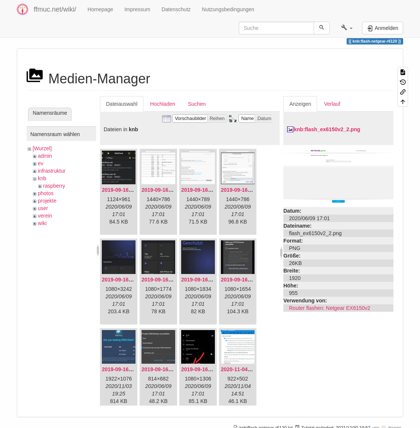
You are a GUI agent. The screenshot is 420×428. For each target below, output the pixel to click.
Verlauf (332, 104)
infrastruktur (52, 171)
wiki (42, 223)
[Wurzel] (42, 148)
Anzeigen (300, 104)
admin (45, 156)
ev (40, 163)
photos (46, 193)
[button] (346, 28)
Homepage (100, 9)
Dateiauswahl (121, 104)
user (43, 208)
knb (42, 178)
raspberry (54, 186)
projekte (47, 201)
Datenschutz (176, 9)
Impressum (137, 9)
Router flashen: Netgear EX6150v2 (329, 308)
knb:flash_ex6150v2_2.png (327, 129)
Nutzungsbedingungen (228, 9)
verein (45, 216)
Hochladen (162, 104)
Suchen (197, 104)
